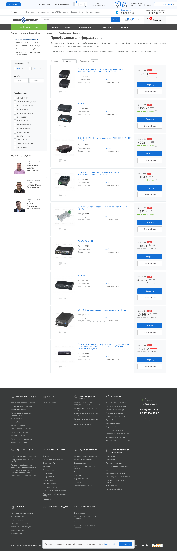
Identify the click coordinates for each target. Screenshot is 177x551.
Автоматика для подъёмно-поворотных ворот (21, 414)
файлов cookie (110, 544)
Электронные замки (50, 470)
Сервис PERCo (55, 12)
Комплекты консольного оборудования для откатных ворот (87, 404)
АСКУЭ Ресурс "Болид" (114, 486)
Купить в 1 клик (150, 92)
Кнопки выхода (48, 480)
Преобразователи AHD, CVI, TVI (27, 49)
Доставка (74, 12)
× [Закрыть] (173, 4)
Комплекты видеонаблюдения (85, 456)
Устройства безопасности (21, 429)
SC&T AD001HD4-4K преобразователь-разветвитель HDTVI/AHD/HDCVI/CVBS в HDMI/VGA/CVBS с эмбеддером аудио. (103, 346)
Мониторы (78, 475)
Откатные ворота (49, 403)
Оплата (81, 12)
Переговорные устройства (21, 523)
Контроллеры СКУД (50, 477)
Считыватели (48, 473)
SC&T (107, 79)
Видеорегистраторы (82, 463)
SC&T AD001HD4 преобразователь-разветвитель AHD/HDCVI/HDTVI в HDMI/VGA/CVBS (101, 70)
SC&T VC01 (83, 104)
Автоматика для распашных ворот (24, 406)
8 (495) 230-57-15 (131, 13)
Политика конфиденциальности (152, 419)
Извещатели (110, 456)
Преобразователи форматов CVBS (28, 42)
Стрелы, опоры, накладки (115, 416)
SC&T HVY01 (84, 276)
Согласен (126, 544)
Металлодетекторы (50, 487)
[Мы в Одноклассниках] (147, 545)
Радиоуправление (18, 425)
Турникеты (47, 499)
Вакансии (98, 12)
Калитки (46, 456)
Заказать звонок (126, 10)
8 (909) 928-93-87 (149, 413)
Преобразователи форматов (26, 39)
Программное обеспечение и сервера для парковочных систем (23, 466)
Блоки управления (18, 418)
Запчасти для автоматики (20, 442)
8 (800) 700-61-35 (155, 13)
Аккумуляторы (79, 522)
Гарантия (66, 12)
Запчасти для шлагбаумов (115, 437)
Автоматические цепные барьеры (118, 440)
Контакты (89, 12)
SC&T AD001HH (85, 241)
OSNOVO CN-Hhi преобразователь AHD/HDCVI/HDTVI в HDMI (105, 139)
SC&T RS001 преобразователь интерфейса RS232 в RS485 (102, 208)
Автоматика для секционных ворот (24, 410)
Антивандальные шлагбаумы (116, 406)
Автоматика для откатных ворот (23, 403)
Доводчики (47, 466)
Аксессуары (78, 482)
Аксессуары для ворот (82, 424)
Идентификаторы (49, 484)
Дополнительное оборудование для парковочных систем (23, 471)
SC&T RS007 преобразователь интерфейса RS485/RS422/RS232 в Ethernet (98, 173)
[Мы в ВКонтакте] (143, 545)
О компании (30, 12)
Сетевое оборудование (83, 486)
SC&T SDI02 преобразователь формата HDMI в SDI (102, 310)
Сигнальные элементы (19, 432)
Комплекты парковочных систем (23, 456)
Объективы (78, 472)
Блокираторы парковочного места (24, 476)
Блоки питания (79, 513)
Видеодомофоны (17, 516)
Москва (14, 12)
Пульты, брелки (16, 422)
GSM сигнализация (113, 470)
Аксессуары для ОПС (114, 489)
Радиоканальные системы (115, 473)
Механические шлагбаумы (115, 410)
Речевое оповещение (114, 463)
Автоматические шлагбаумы (116, 403)
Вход (138, 20)
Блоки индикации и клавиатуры (118, 477)
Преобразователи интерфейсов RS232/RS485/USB (27, 53)
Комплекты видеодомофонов (22, 513)
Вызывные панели (18, 520)
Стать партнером (42, 12)
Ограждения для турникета (53, 460)
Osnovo (108, 148)
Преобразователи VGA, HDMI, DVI (28, 46)
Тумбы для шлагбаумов (114, 413)
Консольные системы (19, 436)
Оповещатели (111, 460)
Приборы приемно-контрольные (118, 466)
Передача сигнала (81, 479)
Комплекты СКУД (49, 463)
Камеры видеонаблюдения (84, 460)
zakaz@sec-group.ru (148, 404)
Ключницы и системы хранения (54, 490)
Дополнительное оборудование (23, 439)
